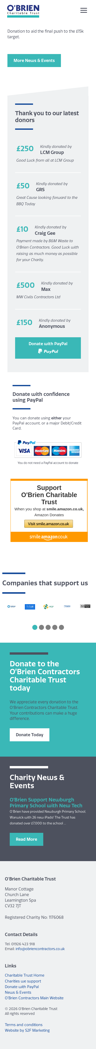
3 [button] (48, 627)
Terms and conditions (23, 1024)
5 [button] (61, 627)
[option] (11, 607)
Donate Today (29, 734)
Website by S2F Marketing (27, 1030)
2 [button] (41, 627)
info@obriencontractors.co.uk (40, 949)
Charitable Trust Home (24, 975)
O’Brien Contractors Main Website (34, 998)
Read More (26, 839)
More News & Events (34, 60)
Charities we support (23, 981)
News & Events (18, 992)
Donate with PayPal (48, 347)
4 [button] (54, 627)
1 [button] (34, 627)
